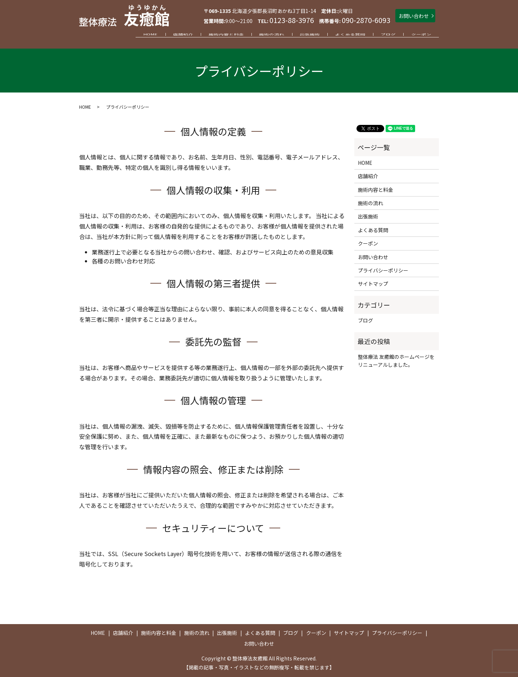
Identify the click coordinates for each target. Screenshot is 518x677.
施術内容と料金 (194, 36)
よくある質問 (336, 36)
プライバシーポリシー (383, 270)
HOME (107, 36)
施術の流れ (245, 36)
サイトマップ (373, 283)
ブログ (379, 36)
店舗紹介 (145, 36)
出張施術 (289, 36)
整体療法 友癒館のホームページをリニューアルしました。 (396, 360)
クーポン (418, 36)
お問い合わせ (414, 15)
